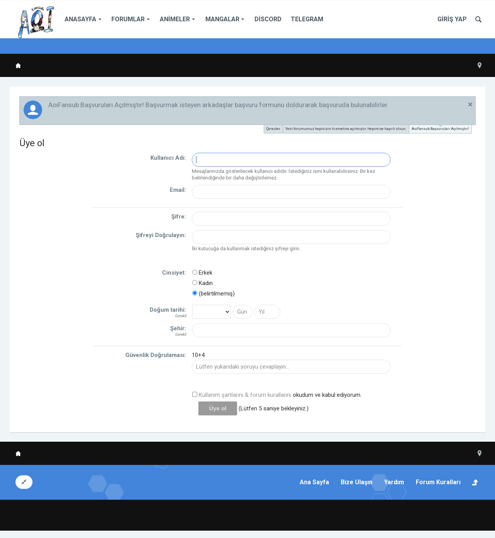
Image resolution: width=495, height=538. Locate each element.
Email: (178, 189)
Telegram (307, 19)
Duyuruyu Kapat (470, 104)
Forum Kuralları (438, 482)
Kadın (202, 283)
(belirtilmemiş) (213, 293)
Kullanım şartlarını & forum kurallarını (245, 394)
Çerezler (273, 129)
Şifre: (178, 216)
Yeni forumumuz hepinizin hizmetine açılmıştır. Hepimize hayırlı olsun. (345, 129)
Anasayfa (80, 19)
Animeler (175, 19)
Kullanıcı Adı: (168, 157)
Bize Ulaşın (356, 482)
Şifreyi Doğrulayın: (161, 235)
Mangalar (222, 19)
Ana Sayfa (314, 482)
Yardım (394, 482)
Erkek (202, 272)
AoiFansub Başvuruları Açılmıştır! (440, 128)
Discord (268, 19)
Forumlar (128, 19)
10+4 (198, 355)
